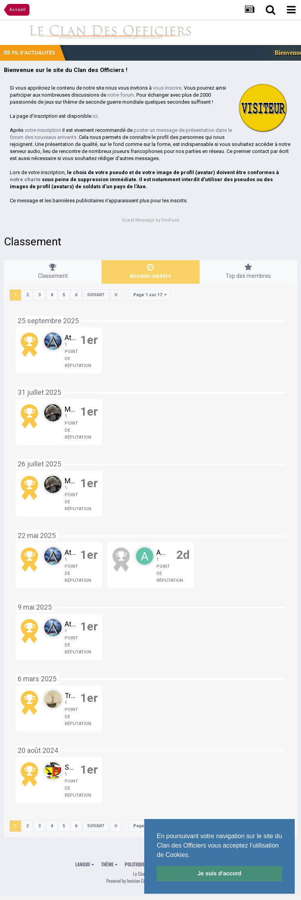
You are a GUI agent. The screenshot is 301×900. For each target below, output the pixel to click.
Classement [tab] (53, 271)
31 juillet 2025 (39, 392)
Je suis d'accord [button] (219, 873)
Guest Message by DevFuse (151, 220)
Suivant (96, 295)
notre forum (120, 95)
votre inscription (43, 130)
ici (95, 116)
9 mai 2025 (35, 607)
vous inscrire (167, 88)
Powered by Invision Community (133, 880)
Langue (84, 864)
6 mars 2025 (37, 679)
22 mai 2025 (37, 535)
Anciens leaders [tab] (150, 271)
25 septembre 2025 (48, 321)
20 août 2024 (38, 750)
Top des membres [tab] (248, 271)
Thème (109, 864)
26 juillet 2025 (39, 464)
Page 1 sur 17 (150, 294)
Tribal (73, 695)
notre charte (25, 179)
